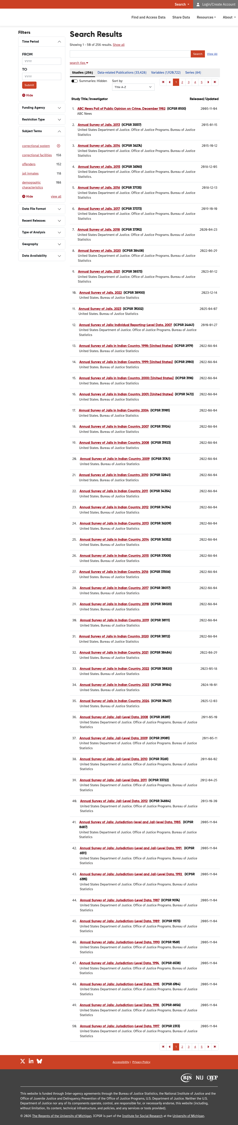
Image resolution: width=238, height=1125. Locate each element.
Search (197, 54)
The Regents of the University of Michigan (62, 1116)
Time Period (30, 41)
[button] (27, 95)
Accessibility (121, 1062)
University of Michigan (188, 1116)
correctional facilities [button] (37, 155)
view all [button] (56, 196)
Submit (29, 85)
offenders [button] (28, 164)
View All (212, 54)
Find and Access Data (148, 17)
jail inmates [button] (30, 173)
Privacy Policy (141, 1062)
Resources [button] (205, 17)
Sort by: (117, 81)
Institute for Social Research (142, 1116)
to (24, 69)
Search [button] (181, 4)
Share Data (181, 17)
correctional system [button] (36, 146)
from (27, 54)
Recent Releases (34, 220)
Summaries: (87, 81)
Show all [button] (118, 45)
